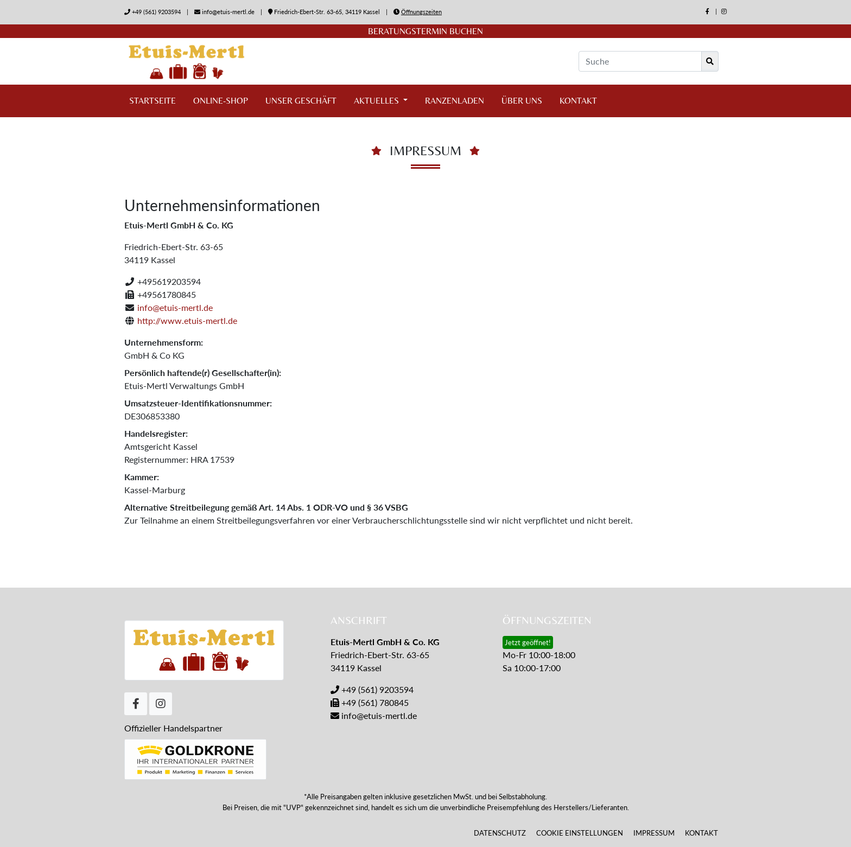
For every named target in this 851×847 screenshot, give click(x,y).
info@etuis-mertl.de (228, 11)
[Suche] (640, 61)
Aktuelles (377, 100)
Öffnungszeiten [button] (421, 11)
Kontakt (578, 100)
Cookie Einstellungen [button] (579, 833)
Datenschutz (500, 833)
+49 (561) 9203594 (156, 11)
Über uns (521, 100)
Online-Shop (220, 100)
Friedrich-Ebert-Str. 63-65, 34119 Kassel (325, 11)
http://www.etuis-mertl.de (187, 320)
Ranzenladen (454, 100)
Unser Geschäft (300, 100)
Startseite (152, 100)
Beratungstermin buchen (425, 31)
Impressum (654, 833)
